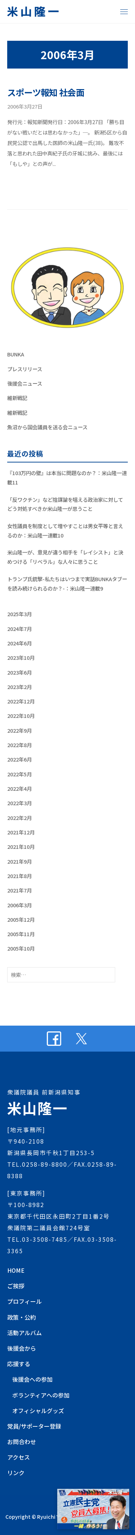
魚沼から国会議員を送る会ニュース (47, 427)
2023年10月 (21, 657)
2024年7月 (19, 628)
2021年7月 (19, 890)
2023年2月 (19, 686)
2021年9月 (19, 861)
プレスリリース (24, 369)
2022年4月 (19, 788)
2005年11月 (21, 934)
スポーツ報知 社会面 (45, 92)
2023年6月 (19, 672)
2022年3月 (19, 803)
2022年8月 (19, 745)
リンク (15, 1472)
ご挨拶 (15, 1285)
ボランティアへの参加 (40, 1395)
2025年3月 (19, 614)
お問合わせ (21, 1441)
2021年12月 (21, 832)
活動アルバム (24, 1332)
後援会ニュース (24, 383)
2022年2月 (19, 817)
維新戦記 (17, 398)
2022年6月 (19, 759)
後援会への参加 (32, 1379)
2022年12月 (21, 701)
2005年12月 (21, 919)
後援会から (21, 1348)
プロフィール (24, 1301)
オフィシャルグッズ (38, 1410)
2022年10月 (21, 715)
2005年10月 (21, 948)
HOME (15, 1270)
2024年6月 (19, 643)
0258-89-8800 (44, 1164)
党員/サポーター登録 (34, 1426)
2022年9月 (19, 730)
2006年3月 (19, 905)
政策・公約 (21, 1317)
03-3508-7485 (44, 1239)
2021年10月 (21, 846)
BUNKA (15, 354)
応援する (18, 1363)
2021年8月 (19, 876)
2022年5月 (19, 774)
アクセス (18, 1457)
